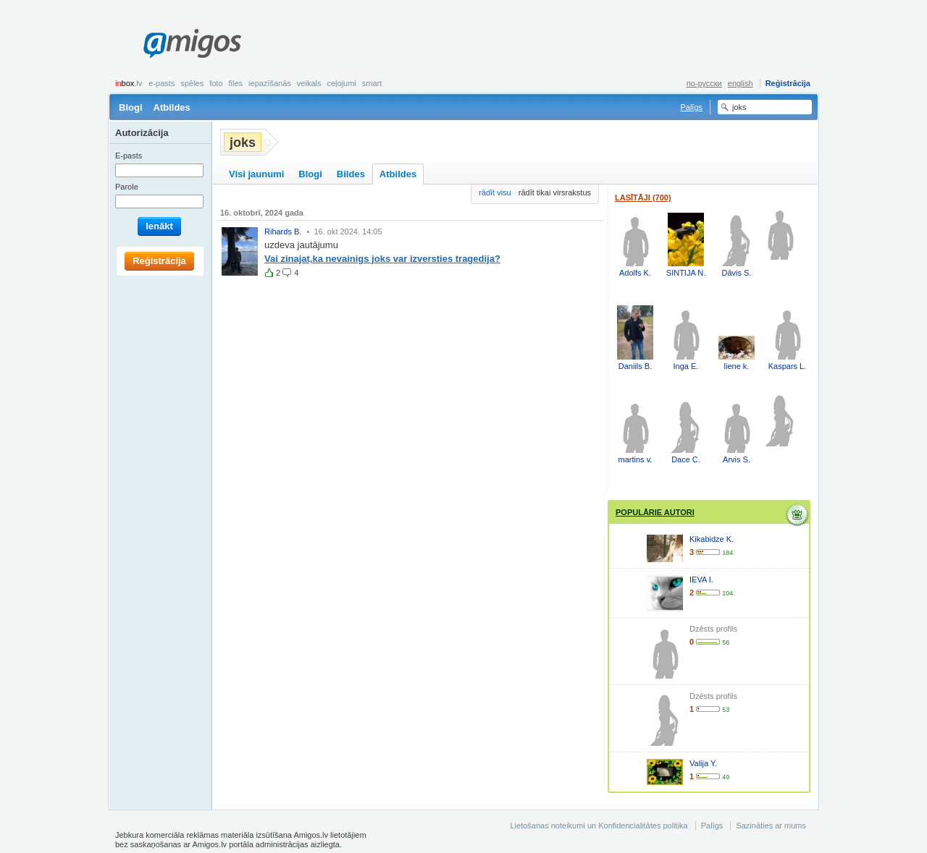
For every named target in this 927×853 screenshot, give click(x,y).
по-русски (704, 83)
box (128, 83)
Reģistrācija (787, 83)
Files (236, 83)
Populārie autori (655, 512)
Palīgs (691, 107)
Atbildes (172, 107)
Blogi (131, 107)
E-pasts (161, 83)
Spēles (192, 83)
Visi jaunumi (256, 174)
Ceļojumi (341, 83)
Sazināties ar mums (771, 825)
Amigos (192, 43)
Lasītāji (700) (643, 197)
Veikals (309, 83)
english (740, 83)
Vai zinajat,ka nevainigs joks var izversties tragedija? (382, 258)
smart (372, 83)
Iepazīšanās (269, 83)
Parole (126, 186)
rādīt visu (495, 192)
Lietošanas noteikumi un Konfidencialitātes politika (598, 825)
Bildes (351, 174)
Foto (215, 83)
